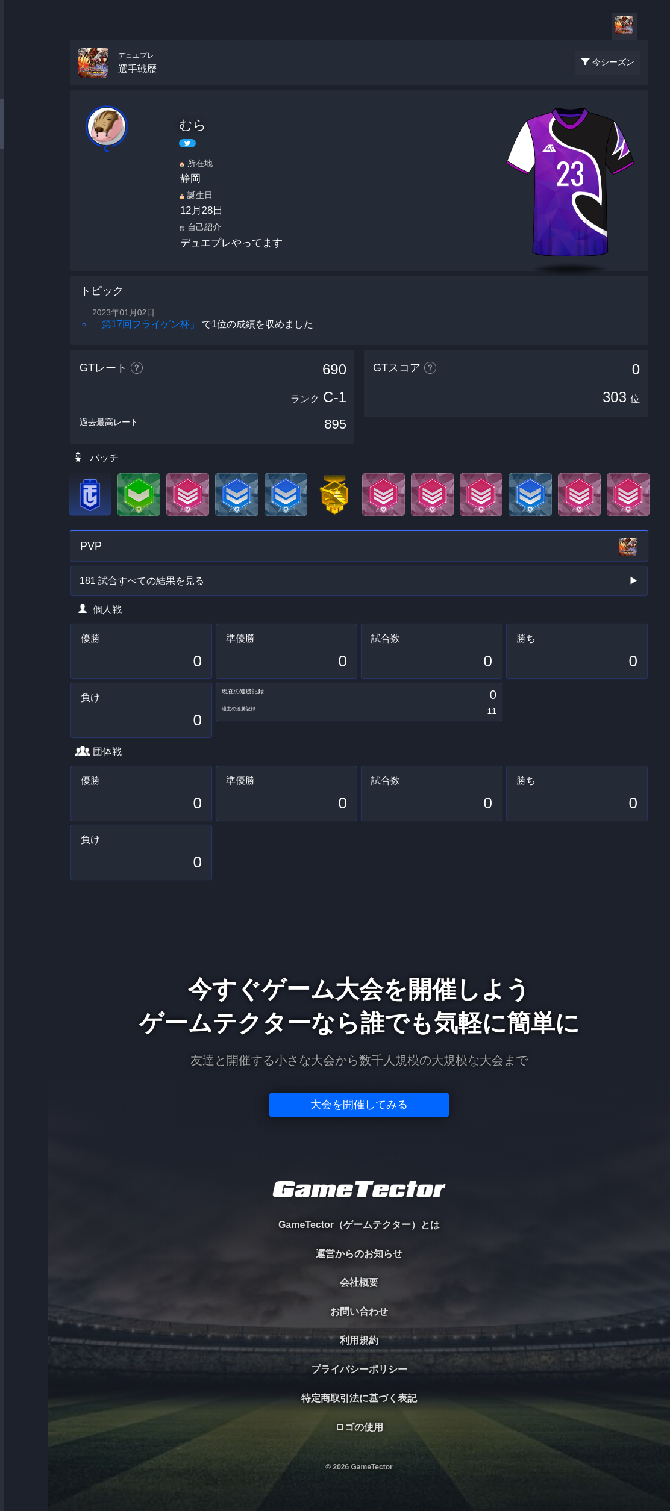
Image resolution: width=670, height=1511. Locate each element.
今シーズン (613, 62)
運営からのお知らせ (359, 1254)
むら (193, 124)
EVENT (24, 282)
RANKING (23, 233)
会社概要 (359, 1282)
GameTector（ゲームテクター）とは (359, 1225)
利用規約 (359, 1340)
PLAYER (24, 134)
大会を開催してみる (359, 1105)
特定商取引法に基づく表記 (359, 1398)
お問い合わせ (359, 1311)
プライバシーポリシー (359, 1369)
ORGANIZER (24, 184)
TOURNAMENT (24, 85)
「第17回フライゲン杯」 (145, 324)
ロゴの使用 (359, 1427)
